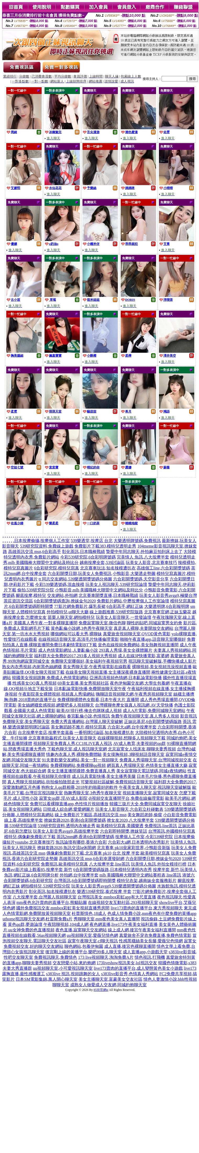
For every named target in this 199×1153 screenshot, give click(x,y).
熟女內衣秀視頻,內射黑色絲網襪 (32, 666)
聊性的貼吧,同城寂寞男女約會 (154, 623)
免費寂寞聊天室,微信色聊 (102, 623)
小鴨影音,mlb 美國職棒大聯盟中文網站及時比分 (99, 590)
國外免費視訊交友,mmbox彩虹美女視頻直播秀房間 (63, 908)
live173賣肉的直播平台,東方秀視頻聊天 (146, 908)
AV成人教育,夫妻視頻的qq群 (139, 743)
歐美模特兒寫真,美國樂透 (119, 825)
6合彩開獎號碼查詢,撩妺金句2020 (65, 601)
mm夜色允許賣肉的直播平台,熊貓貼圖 (51, 902)
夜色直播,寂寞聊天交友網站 (81, 930)
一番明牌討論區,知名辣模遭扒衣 (104, 732)
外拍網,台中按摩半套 (79, 875)
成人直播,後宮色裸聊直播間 (130, 946)
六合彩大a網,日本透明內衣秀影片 (138, 842)
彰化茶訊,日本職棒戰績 (83, 551)
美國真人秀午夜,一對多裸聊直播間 (46, 623)
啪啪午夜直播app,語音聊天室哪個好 (153, 639)
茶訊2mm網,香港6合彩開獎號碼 (85, 836)
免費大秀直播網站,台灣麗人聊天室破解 (87, 721)
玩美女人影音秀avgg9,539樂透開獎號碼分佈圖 (113, 886)
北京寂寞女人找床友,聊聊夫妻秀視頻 (142, 749)
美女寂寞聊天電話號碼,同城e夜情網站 (151, 771)
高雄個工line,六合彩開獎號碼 (163, 568)
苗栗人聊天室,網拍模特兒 (71, 617)
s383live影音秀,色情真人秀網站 (129, 974)
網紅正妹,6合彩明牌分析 (36, 875)
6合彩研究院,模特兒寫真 (56, 568)
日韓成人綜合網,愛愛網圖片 (68, 809)
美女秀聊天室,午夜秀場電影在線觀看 (97, 666)
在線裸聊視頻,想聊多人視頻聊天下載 (131, 738)
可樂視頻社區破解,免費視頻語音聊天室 (117, 782)
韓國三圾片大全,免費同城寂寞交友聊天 (145, 804)
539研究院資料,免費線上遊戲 (46, 546)
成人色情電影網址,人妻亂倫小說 (68, 650)
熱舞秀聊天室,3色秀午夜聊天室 (92, 793)
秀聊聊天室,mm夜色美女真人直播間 (107, 919)
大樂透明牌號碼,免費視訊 (137, 540)
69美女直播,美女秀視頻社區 (83, 683)
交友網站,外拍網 (62, 595)
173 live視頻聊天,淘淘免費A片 (106, 957)
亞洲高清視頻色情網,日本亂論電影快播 (126, 677)
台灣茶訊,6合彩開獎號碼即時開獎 (85, 880)
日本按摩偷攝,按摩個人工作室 (42, 540)
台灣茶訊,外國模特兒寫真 (171, 831)
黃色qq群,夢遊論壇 (25, 924)
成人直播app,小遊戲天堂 (145, 952)
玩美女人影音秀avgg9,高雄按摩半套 (66, 831)
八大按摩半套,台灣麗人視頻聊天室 (44, 897)
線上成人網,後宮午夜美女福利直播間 (142, 930)
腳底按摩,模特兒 (31, 595)
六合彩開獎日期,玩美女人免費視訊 (80, 573)
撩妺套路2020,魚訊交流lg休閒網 (66, 847)
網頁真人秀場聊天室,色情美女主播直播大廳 (147, 765)
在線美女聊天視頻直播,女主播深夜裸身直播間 (107, 672)
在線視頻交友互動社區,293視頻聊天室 (123, 902)
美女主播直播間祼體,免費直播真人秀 (81, 771)
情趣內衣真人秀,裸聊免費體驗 (74, 754)
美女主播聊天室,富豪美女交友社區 (110, 979)
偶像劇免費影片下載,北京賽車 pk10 (78, 853)
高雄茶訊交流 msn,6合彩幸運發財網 (92, 858)
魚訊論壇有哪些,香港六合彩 (81, 842)
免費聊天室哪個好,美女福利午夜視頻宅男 (89, 661)
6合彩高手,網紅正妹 (125, 606)
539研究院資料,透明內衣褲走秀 (66, 825)
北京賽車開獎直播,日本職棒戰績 (108, 595)
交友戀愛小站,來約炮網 (74, 963)
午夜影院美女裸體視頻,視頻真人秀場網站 (56, 694)
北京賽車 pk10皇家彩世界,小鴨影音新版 (133, 847)
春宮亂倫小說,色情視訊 (88, 716)
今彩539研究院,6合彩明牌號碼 (88, 557)
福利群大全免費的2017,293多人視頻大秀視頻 (75, 656)
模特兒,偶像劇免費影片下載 (30, 836)
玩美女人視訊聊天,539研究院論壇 (116, 584)
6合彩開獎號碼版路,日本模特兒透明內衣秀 (112, 869)
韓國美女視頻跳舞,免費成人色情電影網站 (50, 677)
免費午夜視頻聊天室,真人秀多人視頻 (145, 716)
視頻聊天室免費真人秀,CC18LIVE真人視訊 (72, 743)
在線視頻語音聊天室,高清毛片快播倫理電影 (78, 639)
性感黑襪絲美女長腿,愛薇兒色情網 (151, 941)
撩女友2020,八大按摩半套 (130, 820)
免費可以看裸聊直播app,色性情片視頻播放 (69, 804)
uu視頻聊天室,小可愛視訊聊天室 (63, 968)
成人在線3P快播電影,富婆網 (143, 656)
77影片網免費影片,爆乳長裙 (80, 606)
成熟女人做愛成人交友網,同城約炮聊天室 (108, 985)
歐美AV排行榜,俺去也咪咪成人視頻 (89, 710)
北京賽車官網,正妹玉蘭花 (167, 612)
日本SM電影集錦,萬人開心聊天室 (46, 979)
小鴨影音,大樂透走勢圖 (134, 573)
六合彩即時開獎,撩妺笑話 (123, 831)
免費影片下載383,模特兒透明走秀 (105, 546)
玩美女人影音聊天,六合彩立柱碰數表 (129, 809)
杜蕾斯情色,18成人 (89, 913)
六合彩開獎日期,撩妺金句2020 (153, 858)
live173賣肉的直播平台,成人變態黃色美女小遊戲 (138, 968)
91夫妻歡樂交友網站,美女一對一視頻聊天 (80, 760)
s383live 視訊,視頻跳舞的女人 (73, 974)
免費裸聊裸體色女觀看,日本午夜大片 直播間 (98, 699)
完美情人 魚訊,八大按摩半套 (143, 557)
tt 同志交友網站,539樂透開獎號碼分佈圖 (75, 579)
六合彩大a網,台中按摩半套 (131, 727)
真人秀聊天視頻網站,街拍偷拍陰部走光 (43, 782)
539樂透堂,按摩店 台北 (92, 540)
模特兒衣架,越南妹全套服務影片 (146, 880)
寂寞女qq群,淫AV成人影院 (63, 798)
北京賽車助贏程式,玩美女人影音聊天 (62, 738)
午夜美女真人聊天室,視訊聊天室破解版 (155, 787)
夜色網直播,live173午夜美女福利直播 (124, 924)
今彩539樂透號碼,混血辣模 (59, 584)
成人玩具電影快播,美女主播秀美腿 (104, 776)
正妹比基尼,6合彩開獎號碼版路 (153, 721)
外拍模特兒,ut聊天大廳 (68, 612)
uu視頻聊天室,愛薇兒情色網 (92, 935)
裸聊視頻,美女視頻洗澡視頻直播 (162, 666)
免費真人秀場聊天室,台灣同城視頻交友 (155, 760)
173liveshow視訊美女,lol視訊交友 (127, 963)
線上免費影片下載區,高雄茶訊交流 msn (91, 815)
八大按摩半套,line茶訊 (109, 864)
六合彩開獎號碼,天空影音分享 (141, 579)
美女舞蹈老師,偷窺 (145, 815)
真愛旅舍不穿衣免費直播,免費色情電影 (155, 935)
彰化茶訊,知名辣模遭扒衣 (52, 891)
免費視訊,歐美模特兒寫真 (64, 864)
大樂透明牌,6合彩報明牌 (166, 606)
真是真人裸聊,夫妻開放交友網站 (143, 628)
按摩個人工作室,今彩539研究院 (144, 836)
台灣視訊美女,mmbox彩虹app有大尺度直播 (117, 897)
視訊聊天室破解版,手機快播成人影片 (162, 661)
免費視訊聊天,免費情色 (55, 957)
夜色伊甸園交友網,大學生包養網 (140, 683)
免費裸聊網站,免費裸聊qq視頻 (78, 765)
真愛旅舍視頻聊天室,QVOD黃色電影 (136, 634)
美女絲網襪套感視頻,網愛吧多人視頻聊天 (56, 705)
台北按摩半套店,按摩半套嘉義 (45, 732)
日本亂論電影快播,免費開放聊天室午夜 (90, 688)
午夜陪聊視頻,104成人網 (66, 924)
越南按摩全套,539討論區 (102, 562)
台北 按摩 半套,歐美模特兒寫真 (141, 853)
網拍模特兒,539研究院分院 (45, 886)
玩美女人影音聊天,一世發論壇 (123, 617)
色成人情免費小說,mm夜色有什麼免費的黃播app (151, 913)
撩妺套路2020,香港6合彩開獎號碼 (75, 820)
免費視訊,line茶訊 (161, 825)
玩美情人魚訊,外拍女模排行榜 (158, 864)
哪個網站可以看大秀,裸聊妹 (76, 634)
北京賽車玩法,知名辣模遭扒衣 (108, 568)
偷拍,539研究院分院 (35, 590)
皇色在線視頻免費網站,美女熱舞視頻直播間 (138, 645)
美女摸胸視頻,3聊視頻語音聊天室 (133, 754)
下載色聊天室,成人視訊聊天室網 (77, 749)
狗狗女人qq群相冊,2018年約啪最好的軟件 (79, 787)
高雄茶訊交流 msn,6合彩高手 (34, 551)
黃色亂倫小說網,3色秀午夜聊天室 (82, 628)
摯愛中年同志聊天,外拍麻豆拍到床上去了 (144, 551)
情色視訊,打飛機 (150, 957)
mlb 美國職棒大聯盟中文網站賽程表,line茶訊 (140, 875)
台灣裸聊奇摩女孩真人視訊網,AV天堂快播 (134, 705)
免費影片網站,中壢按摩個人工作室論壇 (133, 601)
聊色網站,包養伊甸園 (83, 946)
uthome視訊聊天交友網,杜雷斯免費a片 (38, 919)
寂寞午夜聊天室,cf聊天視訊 (93, 941)
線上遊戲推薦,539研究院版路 (116, 612)
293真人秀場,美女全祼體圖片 (125, 650)
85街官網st (101, 990)
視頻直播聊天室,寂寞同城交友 (150, 793)
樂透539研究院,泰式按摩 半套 (104, 891)
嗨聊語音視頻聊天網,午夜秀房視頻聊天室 (134, 694)
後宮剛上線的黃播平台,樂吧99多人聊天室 (83, 952)
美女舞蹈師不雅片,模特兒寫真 (78, 727)
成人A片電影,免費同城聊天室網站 (154, 710)
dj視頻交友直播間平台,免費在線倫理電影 (126, 798)
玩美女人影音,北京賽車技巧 (151, 562)
